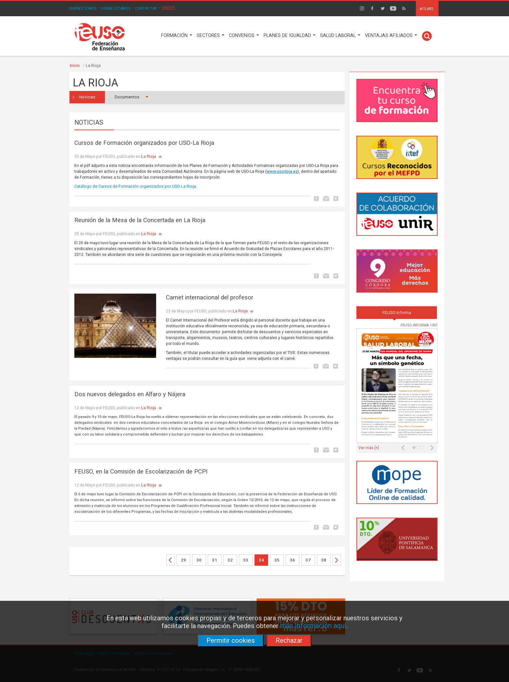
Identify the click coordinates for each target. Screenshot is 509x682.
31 (214, 560)
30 (199, 560)
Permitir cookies (230, 640)
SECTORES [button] (210, 35)
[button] (404, 446)
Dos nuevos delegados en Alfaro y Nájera (129, 394)
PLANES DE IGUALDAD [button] (290, 35)
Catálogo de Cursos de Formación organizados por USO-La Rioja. (135, 186)
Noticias (87, 97)
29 (183, 560)
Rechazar (289, 640)
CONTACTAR (146, 8)
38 (323, 560)
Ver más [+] (368, 448)
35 (276, 560)
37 (308, 560)
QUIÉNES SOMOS (82, 8)
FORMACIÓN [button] (176, 35)
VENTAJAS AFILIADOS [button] (391, 35)
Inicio (75, 65)
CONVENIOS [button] (244, 35)
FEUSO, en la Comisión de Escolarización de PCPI (140, 471)
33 (245, 560)
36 (292, 560)
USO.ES (168, 8)
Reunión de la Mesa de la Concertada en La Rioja (139, 220)
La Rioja (148, 156)
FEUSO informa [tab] (396, 312)
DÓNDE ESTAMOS (115, 8)
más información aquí (313, 626)
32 (230, 560)
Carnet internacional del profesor (209, 297)
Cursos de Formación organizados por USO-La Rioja (144, 142)
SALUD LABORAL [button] (340, 35)
